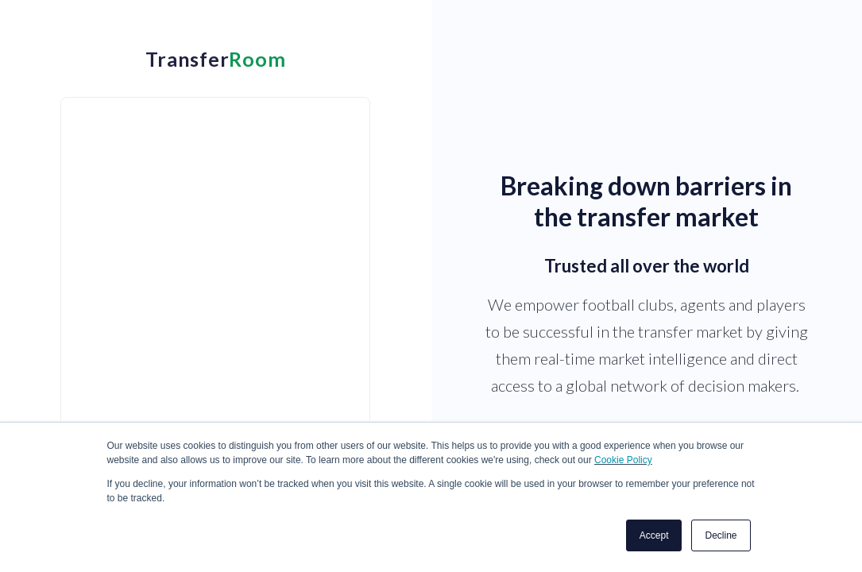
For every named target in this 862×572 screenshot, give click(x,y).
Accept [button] (654, 535)
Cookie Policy (623, 460)
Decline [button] (720, 535)
